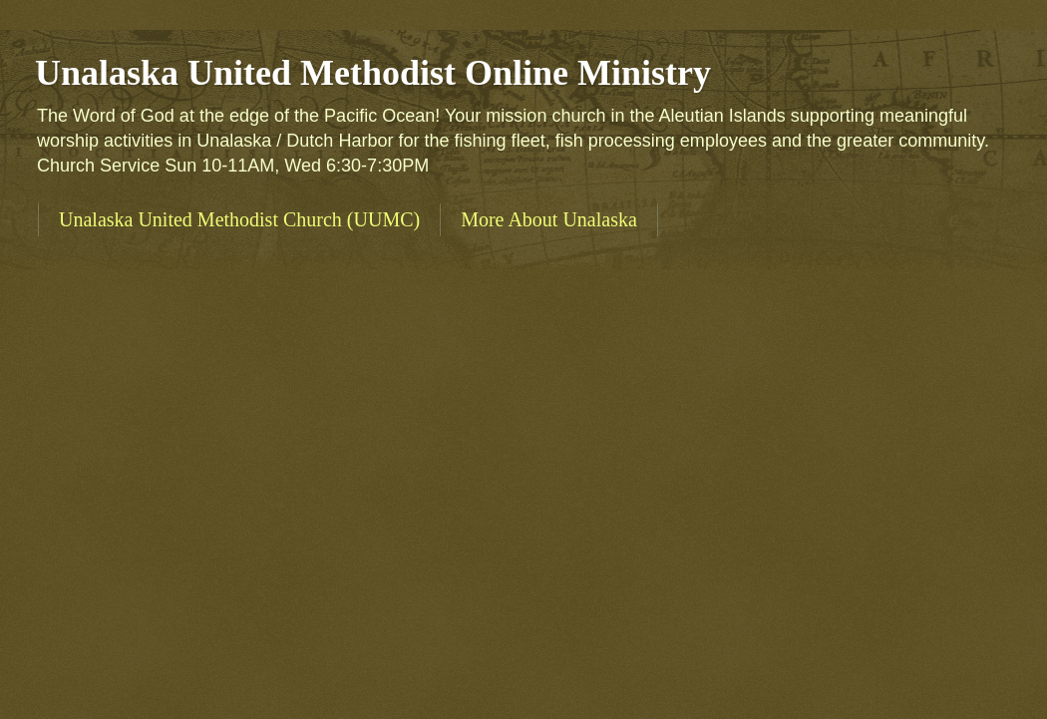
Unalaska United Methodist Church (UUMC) (239, 219)
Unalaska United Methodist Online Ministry (373, 73)
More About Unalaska (549, 219)
